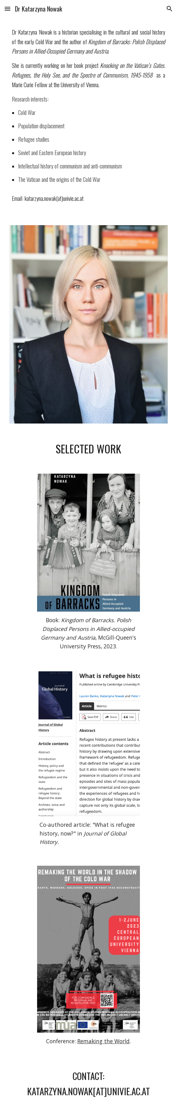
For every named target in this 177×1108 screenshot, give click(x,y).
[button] (7, 8)
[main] (88, 117)
